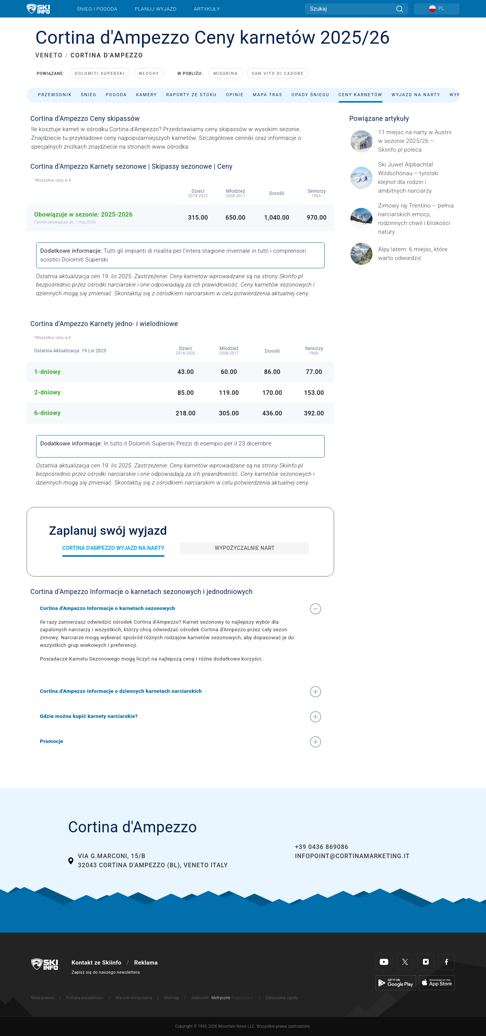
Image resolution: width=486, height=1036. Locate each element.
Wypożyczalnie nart (245, 548)
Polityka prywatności (84, 998)
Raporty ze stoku (191, 94)
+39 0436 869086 (322, 847)
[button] (173, 608)
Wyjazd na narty (415, 94)
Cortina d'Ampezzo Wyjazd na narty (113, 548)
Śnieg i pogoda (97, 9)
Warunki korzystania (133, 998)
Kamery (146, 94)
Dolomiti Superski (100, 73)
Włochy (149, 73)
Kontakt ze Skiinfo (97, 962)
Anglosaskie (242, 998)
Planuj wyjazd (156, 9)
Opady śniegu (311, 94)
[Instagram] (426, 962)
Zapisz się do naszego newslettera (106, 972)
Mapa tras (267, 94)
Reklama (146, 962)
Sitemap (171, 998)
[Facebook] (447, 962)
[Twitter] (405, 962)
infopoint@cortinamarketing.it (352, 856)
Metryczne (220, 998)
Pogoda (116, 94)
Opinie (235, 94)
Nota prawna (42, 998)
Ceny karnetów (361, 94)
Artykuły (207, 9)
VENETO (49, 55)
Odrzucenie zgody (282, 998)
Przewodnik (55, 94)
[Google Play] (396, 982)
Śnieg (88, 94)
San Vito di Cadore (278, 73)
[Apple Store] (437, 982)
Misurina (225, 73)
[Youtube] (384, 962)
